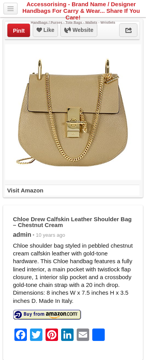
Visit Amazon (25, 190)
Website (78, 30)
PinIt (19, 31)
